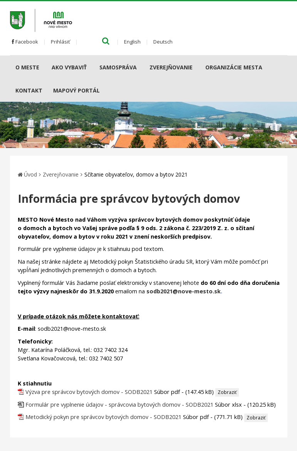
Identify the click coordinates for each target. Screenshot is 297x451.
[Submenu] (42, 67)
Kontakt (28, 90)
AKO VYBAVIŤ (69, 67)
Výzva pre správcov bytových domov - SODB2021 (89, 391)
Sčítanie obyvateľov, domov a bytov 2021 (136, 174)
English (132, 41)
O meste (27, 67)
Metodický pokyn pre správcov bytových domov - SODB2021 (103, 417)
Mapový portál (76, 90)
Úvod (30, 174)
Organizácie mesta (233, 67)
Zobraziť (227, 392)
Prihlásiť (60, 41)
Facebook (25, 41)
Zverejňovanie (171, 67)
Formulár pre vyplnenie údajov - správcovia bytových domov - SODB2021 (120, 404)
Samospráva (118, 67)
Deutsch (163, 41)
